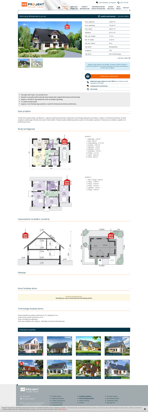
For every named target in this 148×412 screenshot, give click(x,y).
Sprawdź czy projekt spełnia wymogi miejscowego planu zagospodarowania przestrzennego (50, 97)
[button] (20, 39)
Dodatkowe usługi (112, 400)
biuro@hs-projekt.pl (29, 399)
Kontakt (81, 403)
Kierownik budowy (57, 403)
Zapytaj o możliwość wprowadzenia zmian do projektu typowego (42, 99)
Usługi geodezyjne (57, 405)
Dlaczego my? (111, 403)
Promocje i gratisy (112, 396)
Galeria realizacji (84, 400)
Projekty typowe (56, 396)
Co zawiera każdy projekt (29, 102)
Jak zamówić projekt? (113, 398)
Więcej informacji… (63, 409)
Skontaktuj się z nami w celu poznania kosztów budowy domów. (74, 298)
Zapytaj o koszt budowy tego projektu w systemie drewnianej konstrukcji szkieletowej (48, 104)
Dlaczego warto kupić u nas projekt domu (34, 95)
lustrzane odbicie (123, 16)
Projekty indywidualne (58, 400)
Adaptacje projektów (58, 398)
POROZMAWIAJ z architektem (107, 2)
